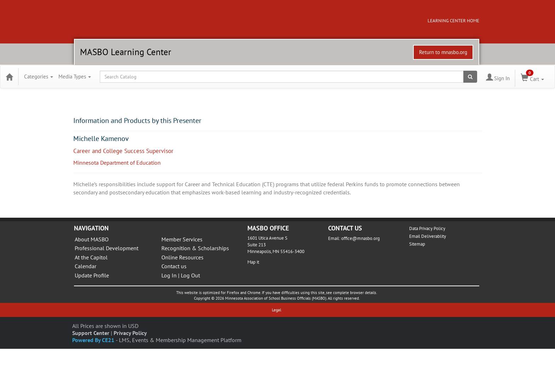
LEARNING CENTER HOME (453, 21)
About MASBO (92, 239)
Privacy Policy (130, 332)
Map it (253, 262)
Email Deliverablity (427, 236)
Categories (38, 76)
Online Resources (182, 257)
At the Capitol (91, 257)
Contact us (174, 266)
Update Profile (92, 275)
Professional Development (106, 248)
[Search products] (470, 77)
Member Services (181, 239)
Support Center (90, 332)
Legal (276, 309)
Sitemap (417, 244)
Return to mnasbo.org (443, 52)
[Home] (9, 77)
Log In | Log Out (180, 275)
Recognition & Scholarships (195, 248)
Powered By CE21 (94, 339)
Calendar (85, 266)
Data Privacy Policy (427, 228)
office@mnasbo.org (360, 238)
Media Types (74, 76)
